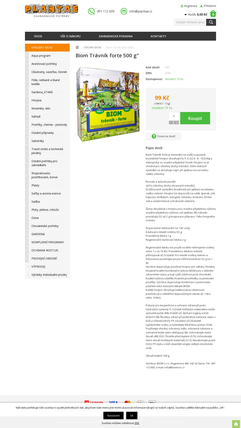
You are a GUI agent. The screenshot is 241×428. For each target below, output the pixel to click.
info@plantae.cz (140, 11)
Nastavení (113, 415)
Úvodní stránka (77, 48)
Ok (131, 415)
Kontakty (158, 36)
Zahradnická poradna (115, 36)
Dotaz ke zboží (166, 136)
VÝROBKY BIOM (92, 47)
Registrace (190, 6)
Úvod (38, 36)
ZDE (136, 423)
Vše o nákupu (70, 36)
